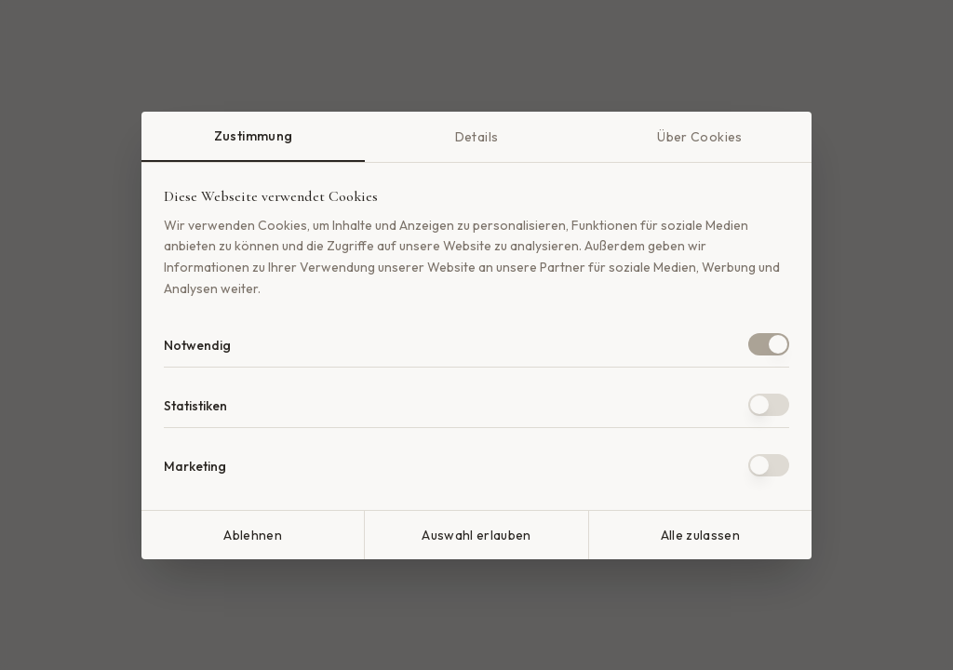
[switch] (768, 344)
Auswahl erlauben (476, 535)
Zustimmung (253, 135)
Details (476, 136)
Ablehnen (252, 535)
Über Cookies (699, 136)
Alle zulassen (701, 535)
